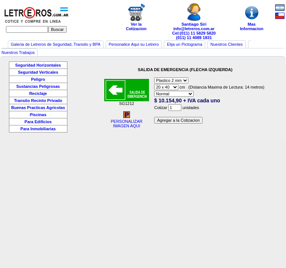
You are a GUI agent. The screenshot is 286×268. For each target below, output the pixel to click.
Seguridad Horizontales (38, 65)
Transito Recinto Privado (38, 100)
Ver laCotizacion (136, 17)
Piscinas (38, 114)
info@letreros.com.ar (194, 28)
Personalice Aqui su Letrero (134, 44)
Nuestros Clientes (226, 44)
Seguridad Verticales (38, 72)
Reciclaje (38, 93)
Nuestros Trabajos (18, 52)
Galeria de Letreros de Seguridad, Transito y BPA (56, 44)
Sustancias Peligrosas (38, 86)
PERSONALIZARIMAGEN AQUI (126, 121)
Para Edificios (38, 121)
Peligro (38, 79)
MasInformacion (251, 17)
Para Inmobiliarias (38, 129)
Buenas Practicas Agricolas (38, 107)
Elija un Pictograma (184, 44)
